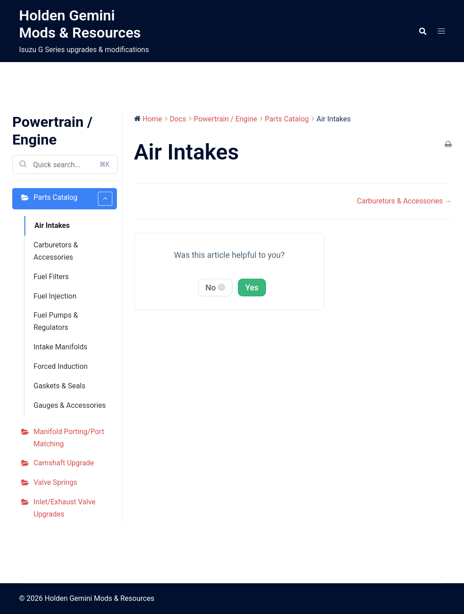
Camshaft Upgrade (64, 463)
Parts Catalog (73, 199)
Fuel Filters (51, 276)
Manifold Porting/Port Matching (69, 437)
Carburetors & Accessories (56, 251)
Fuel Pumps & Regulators (56, 321)
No (215, 287)
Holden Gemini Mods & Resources (80, 24)
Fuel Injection (55, 296)
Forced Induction (60, 366)
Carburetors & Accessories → (404, 201)
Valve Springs (55, 482)
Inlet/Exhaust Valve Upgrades (65, 508)
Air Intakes (52, 225)
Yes (251, 287)
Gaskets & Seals (60, 386)
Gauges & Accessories (70, 405)
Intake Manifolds (60, 347)
